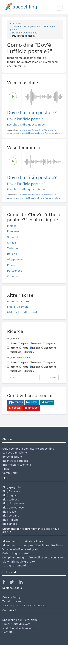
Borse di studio (12, 456)
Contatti (7, 632)
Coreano (12, 276)
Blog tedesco (10, 499)
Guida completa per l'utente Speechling (28, 448)
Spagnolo (13, 237)
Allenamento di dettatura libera (23, 541)
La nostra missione (14, 452)
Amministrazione (18, 301)
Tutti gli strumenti (14, 565)
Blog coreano (10, 515)
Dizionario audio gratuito (24, 32)
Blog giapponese (13, 503)
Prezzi (6, 468)
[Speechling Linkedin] (23, 582)
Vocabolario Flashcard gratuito (22, 549)
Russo (11, 265)
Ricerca (53, 377)
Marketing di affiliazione (18, 628)
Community (10, 472)
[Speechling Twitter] (14, 582)
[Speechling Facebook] (5, 582)
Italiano (12, 253)
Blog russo (9, 511)
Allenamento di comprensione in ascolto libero (32, 545)
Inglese (12, 225)
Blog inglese (10, 495)
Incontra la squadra (15, 460)
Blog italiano (10, 519)
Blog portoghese (13, 507)
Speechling (15, 23)
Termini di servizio (14, 601)
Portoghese (14, 270)
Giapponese (15, 259)
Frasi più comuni (18, 306)
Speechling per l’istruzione (20, 619)
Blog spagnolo (11, 487)
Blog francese (11, 491)
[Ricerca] (23, 377)
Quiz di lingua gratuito (16, 553)
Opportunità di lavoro (16, 624)
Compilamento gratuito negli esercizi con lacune (33, 557)
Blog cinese (9, 523)
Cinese (11, 242)
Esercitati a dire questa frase (26, 124)
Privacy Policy (11, 597)
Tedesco (12, 248)
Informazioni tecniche (16, 464)
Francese (13, 231)
